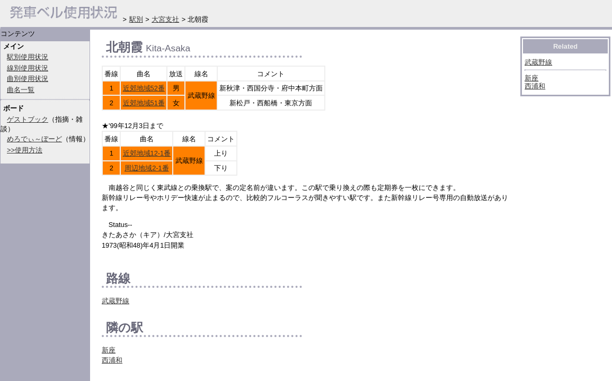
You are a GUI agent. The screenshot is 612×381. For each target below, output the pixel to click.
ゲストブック (27, 119)
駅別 (136, 19)
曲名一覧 (20, 90)
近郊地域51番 (144, 103)
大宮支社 (165, 19)
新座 (109, 350)
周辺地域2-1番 (147, 168)
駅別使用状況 (27, 57)
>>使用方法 (24, 150)
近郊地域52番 (144, 88)
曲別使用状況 (27, 79)
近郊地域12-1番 (147, 153)
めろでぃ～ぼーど (34, 139)
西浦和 (112, 360)
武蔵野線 (115, 301)
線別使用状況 (27, 68)
